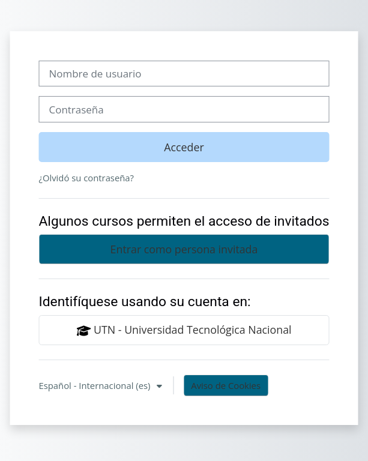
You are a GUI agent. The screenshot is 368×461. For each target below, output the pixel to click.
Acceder (184, 147)
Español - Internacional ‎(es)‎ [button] (95, 385)
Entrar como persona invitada (184, 249)
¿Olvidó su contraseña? (86, 178)
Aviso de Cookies (226, 385)
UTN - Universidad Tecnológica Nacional (183, 330)
